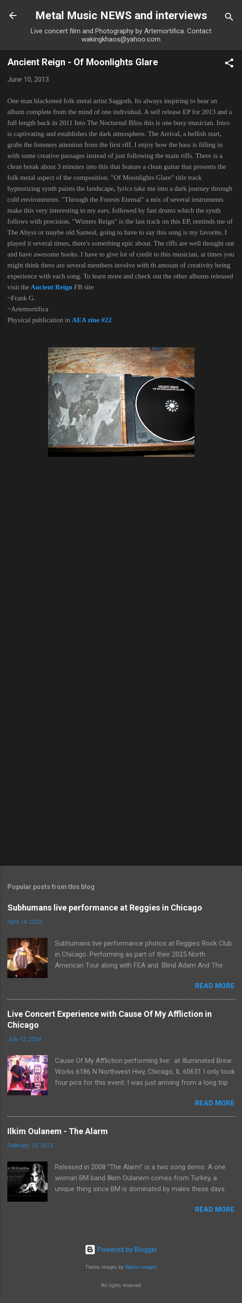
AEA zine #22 (92, 320)
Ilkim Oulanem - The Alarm (57, 1131)
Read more (215, 986)
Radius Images (141, 1267)
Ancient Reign (51, 287)
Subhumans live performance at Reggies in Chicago (104, 907)
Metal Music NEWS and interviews (121, 15)
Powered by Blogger (121, 1249)
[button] (229, 65)
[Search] (229, 18)
